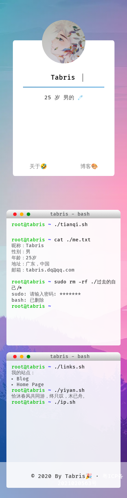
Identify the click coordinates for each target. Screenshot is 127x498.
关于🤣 (38, 166)
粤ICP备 (112, 476)
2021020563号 (77, 483)
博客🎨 (89, 166)
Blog (23, 379)
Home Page (30, 384)
